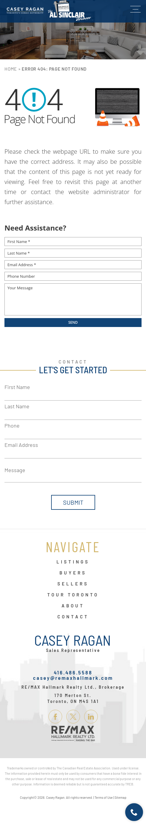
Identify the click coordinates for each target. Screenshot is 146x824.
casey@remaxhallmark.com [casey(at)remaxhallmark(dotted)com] (73, 677)
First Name (17, 387)
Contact (73, 617)
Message (14, 470)
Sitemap (120, 797)
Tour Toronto (73, 595)
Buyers (73, 573)
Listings (73, 562)
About (73, 606)
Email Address (21, 444)
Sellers (73, 584)
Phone (12, 425)
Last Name (16, 406)
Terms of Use (104, 797)
